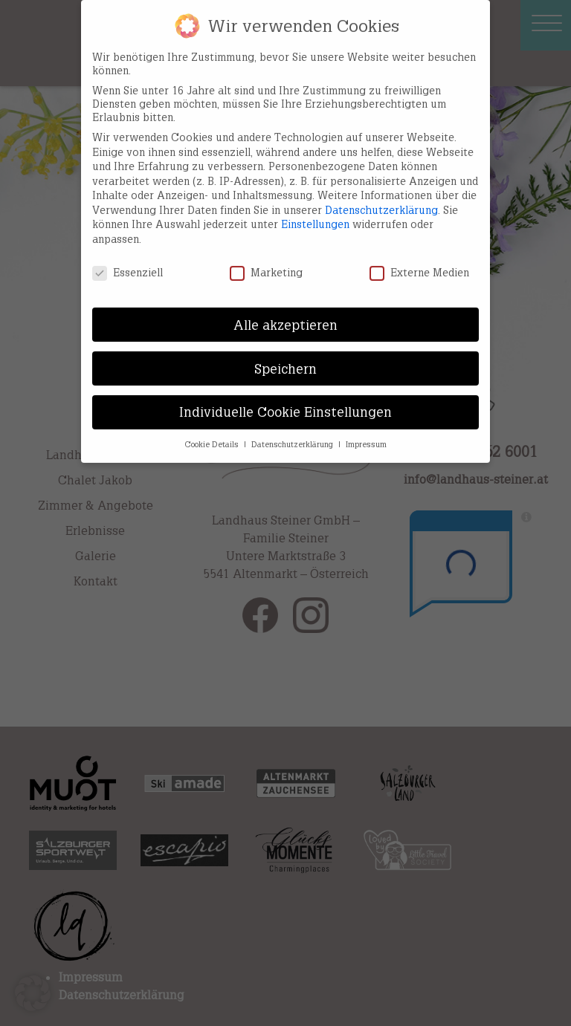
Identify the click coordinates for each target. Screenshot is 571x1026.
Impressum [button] (366, 430)
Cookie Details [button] (212, 430)
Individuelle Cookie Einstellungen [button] (285, 398)
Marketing (266, 259)
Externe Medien (419, 259)
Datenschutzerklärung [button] (293, 430)
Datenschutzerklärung (381, 196)
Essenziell (127, 259)
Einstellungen (315, 210)
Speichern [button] (285, 355)
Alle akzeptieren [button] (285, 311)
